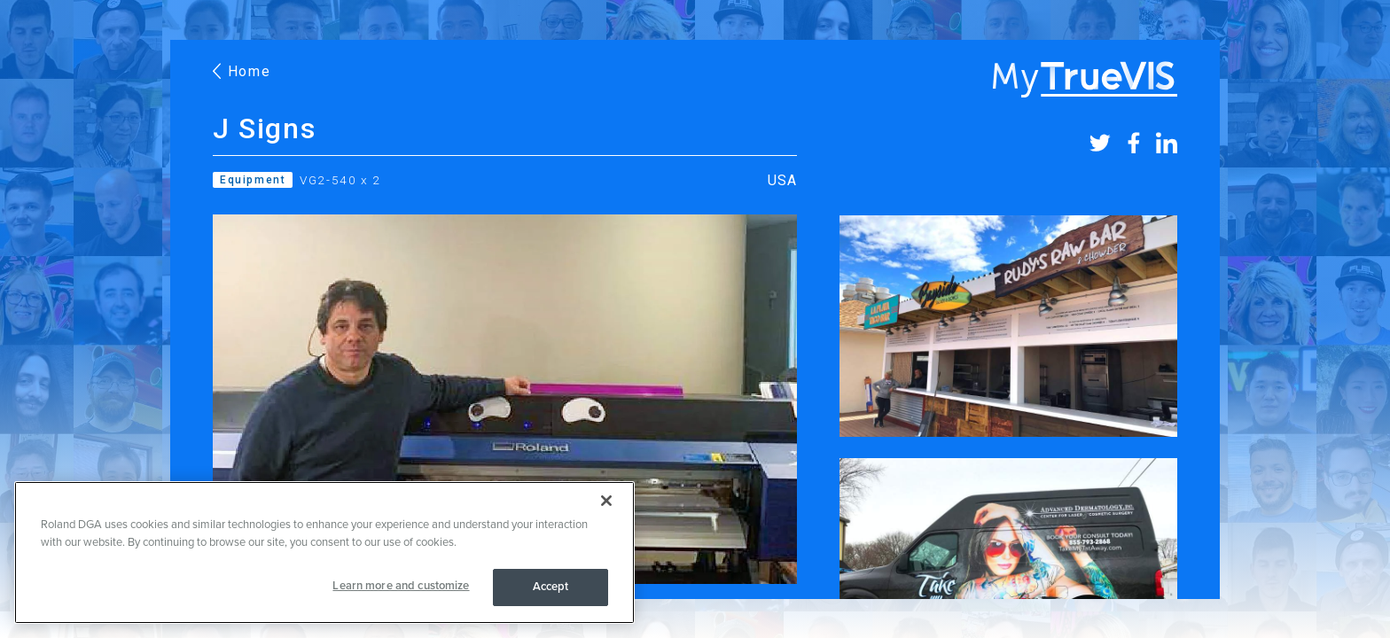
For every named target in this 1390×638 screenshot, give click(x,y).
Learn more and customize (400, 586)
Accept (551, 587)
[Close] (606, 500)
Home (242, 71)
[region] (324, 552)
